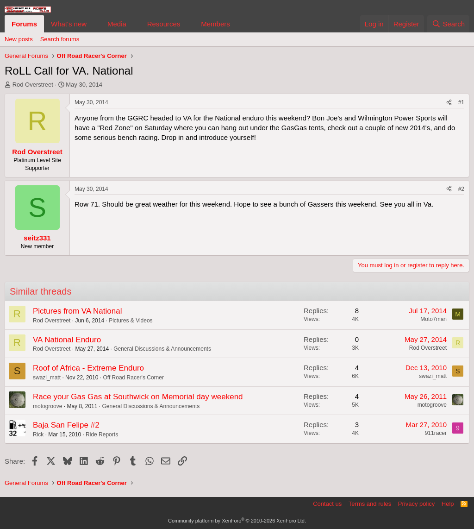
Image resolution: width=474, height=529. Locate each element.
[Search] (448, 23)
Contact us (327, 503)
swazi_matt (47, 377)
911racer (436, 433)
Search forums (60, 39)
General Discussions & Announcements (162, 349)
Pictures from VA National (77, 311)
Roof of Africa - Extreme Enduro (88, 368)
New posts (19, 39)
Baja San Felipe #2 (66, 425)
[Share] (449, 102)
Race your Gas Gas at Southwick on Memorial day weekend (138, 396)
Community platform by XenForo (237, 520)
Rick (38, 434)
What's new (69, 24)
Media (116, 24)
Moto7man (433, 319)
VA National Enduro (67, 339)
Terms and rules (370, 503)
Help (448, 503)
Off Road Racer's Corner (133, 377)
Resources (164, 24)
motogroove (47, 406)
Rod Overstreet (32, 84)
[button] (93, 23)
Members (215, 24)
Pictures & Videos (131, 320)
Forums (24, 24)
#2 (461, 189)
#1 (461, 102)
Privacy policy (416, 503)
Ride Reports (102, 434)
